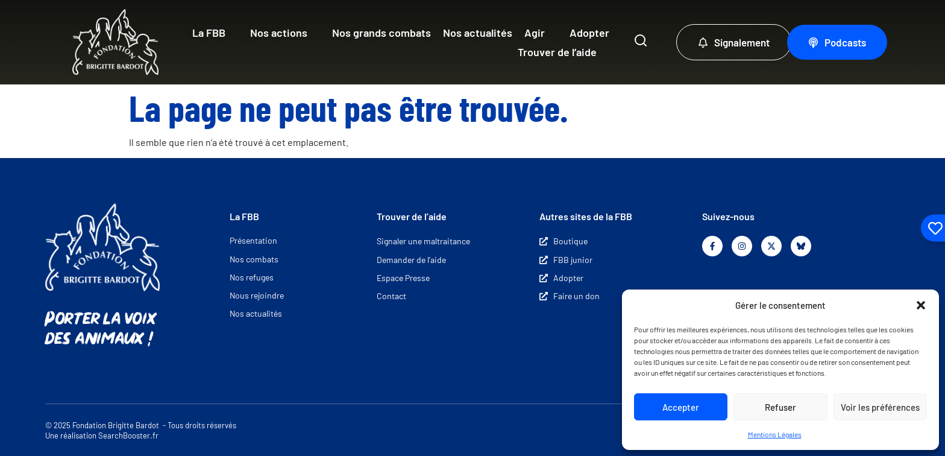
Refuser (780, 407)
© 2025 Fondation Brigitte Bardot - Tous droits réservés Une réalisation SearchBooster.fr (140, 430)
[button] (921, 305)
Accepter (680, 407)
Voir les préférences (880, 407)
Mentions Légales (775, 434)
